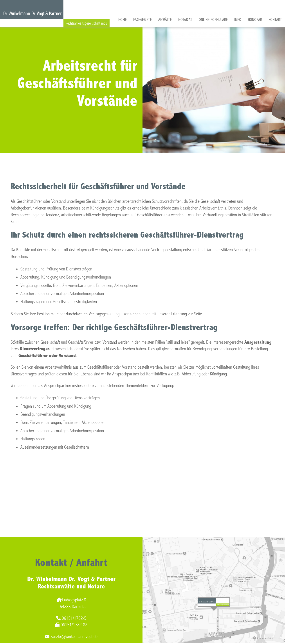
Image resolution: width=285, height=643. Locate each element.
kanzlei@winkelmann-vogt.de (71, 636)
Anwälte (165, 19)
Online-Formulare (213, 19)
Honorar (255, 19)
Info (237, 19)
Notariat (185, 19)
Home (122, 19)
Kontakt (275, 19)
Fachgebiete (142, 19)
